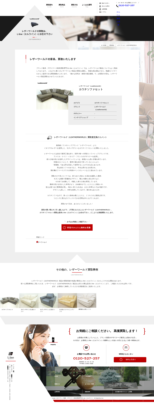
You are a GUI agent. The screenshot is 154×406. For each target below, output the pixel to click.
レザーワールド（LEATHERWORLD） (127, 45)
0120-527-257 (86, 362)
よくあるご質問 (90, 383)
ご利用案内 (88, 379)
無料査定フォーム (91, 393)
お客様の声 (119, 383)
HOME (104, 45)
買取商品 (62, 5)
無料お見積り (127, 363)
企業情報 (104, 9)
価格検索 (88, 388)
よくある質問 (87, 5)
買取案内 (49, 5)
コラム (104, 12)
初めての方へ (105, 3)
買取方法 (74, 5)
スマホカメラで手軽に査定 (64, 393)
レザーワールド (45, 242)
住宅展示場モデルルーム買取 (125, 388)
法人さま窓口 (106, 6)
